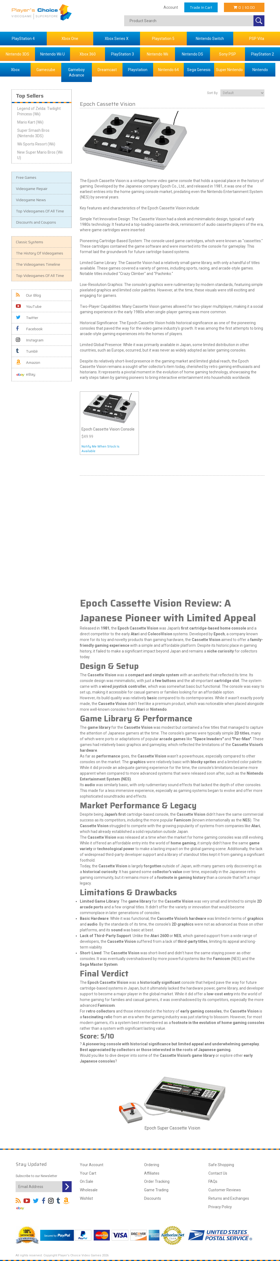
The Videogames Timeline (38, 264)
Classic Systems (29, 242)
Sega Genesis (199, 70)
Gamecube (45, 70)
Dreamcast (107, 70)
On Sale (86, 1181)
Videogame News (31, 200)
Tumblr (27, 351)
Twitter (27, 318)
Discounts (152, 1198)
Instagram (29, 340)
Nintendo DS (192, 54)
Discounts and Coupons (36, 222)
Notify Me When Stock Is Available (100, 449)
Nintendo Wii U (52, 54)
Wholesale (89, 1190)
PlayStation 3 (122, 54)
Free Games (26, 177)
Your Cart (88, 1173)
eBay (25, 374)
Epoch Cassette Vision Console (108, 429)
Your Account (91, 1165)
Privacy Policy (220, 1207)
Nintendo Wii (157, 54)
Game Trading (156, 1190)
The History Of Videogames (39, 253)
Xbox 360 (88, 54)
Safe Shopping (221, 1165)
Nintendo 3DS (17, 54)
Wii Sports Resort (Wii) (36, 144)
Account (171, 7)
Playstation (137, 70)
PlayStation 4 (23, 38)
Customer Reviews (224, 1190)
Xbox (15, 70)
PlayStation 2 (262, 54)
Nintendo (260, 70)
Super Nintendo (229, 70)
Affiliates (151, 1173)
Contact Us (217, 1173)
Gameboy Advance (76, 72)
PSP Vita (256, 38)
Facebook (29, 329)
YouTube (29, 306)
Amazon (28, 362)
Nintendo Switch (210, 38)
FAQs (212, 1181)
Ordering (151, 1165)
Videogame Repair (32, 189)
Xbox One (70, 38)
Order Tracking (157, 1181)
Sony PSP (227, 54)
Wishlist (86, 1198)
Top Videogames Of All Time (40, 211)
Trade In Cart (201, 7)
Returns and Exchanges (228, 1198)
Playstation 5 (163, 38)
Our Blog (28, 295)
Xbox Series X (117, 38)
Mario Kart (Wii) (30, 122)
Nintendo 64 (168, 70)
